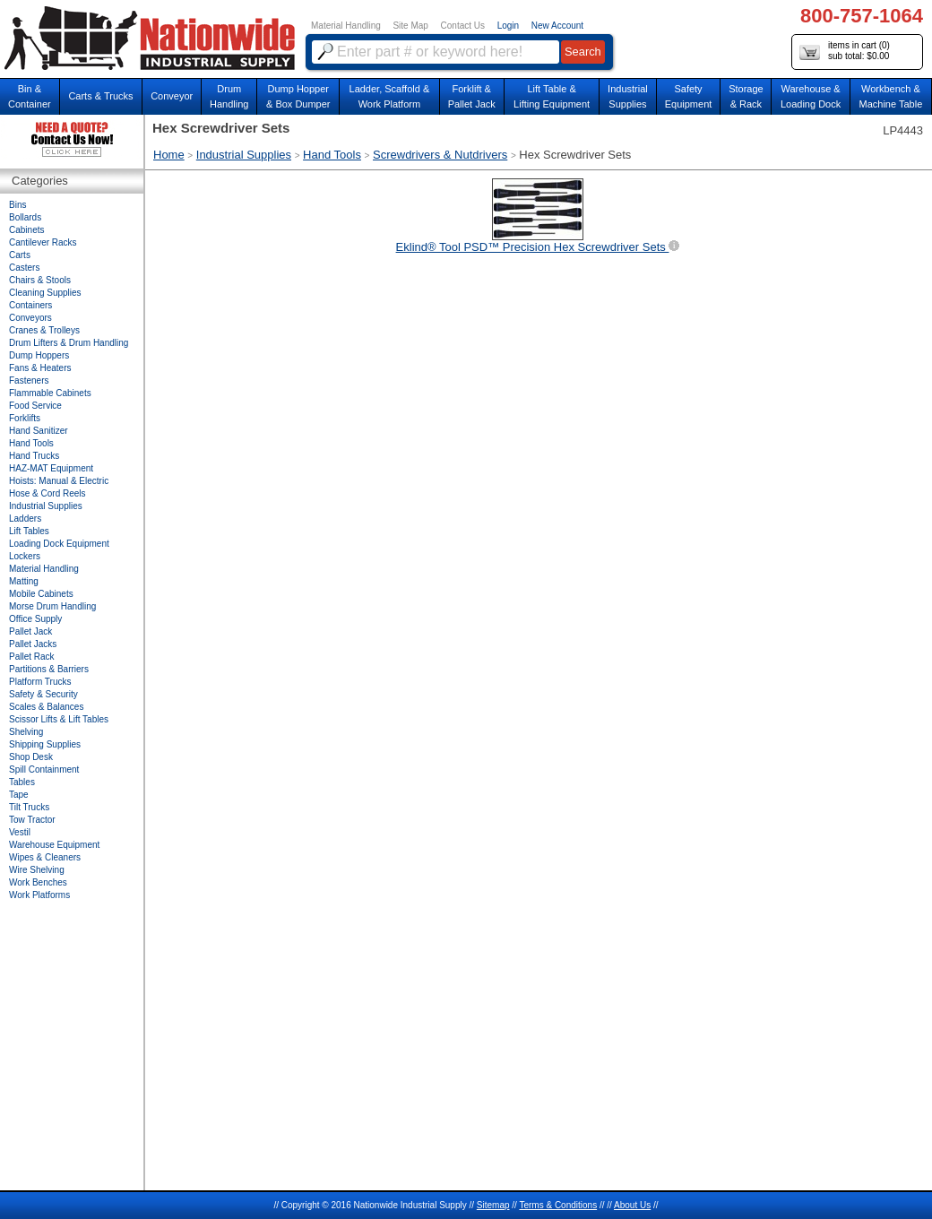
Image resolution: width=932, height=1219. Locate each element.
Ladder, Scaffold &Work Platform (390, 96)
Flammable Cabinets (50, 393)
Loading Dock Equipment (59, 544)
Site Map (410, 25)
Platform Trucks (40, 682)
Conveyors (30, 318)
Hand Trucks (34, 456)
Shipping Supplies (45, 744)
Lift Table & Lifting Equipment (551, 96)
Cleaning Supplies (45, 293)
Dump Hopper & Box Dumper (298, 96)
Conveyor (172, 96)
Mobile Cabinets (41, 594)
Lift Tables (29, 531)
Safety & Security (43, 694)
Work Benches (38, 882)
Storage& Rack (746, 96)
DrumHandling (229, 96)
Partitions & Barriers (49, 669)
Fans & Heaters (40, 368)
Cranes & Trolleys (44, 330)
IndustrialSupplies (628, 96)
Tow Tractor (32, 820)
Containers (30, 305)
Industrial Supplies (243, 154)
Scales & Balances (46, 707)
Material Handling (346, 25)
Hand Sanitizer (38, 431)
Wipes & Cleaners (45, 857)
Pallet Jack (30, 631)
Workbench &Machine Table (891, 96)
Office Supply (35, 619)
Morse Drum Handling (52, 606)
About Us (632, 1205)
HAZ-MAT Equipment (51, 468)
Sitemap (493, 1205)
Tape (19, 795)
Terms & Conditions (558, 1205)
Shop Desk (31, 757)
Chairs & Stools (40, 280)
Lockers (24, 556)
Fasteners (28, 380)
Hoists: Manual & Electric (58, 481)
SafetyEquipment (688, 96)
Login (508, 25)
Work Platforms (39, 895)
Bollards (25, 217)
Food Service (35, 406)
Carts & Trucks (100, 96)
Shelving (26, 732)
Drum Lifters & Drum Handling (68, 343)
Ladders (25, 518)
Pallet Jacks (32, 644)
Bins (17, 205)
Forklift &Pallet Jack (472, 96)
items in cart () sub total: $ (844, 51)
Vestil (19, 832)
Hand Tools (332, 154)
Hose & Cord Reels (47, 493)
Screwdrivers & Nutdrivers (440, 154)
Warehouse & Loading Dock (811, 96)
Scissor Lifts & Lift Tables (58, 719)
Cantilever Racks (43, 242)
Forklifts (24, 418)
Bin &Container (29, 96)
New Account (557, 25)
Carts (19, 255)
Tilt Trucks (29, 807)
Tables (22, 782)
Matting (24, 581)
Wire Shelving (37, 870)
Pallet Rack (32, 656)
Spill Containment (44, 769)
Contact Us (463, 25)
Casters (24, 267)
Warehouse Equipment (54, 845)
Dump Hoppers (39, 355)
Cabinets (26, 230)
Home (169, 154)
